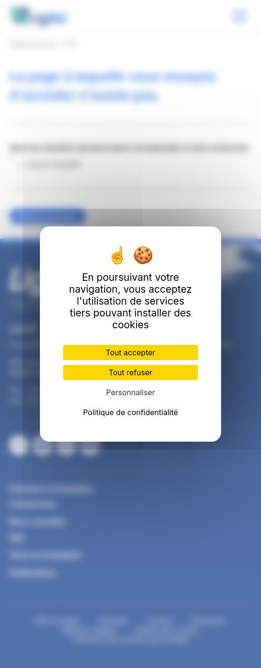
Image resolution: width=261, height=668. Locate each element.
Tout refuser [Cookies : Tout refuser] (130, 372)
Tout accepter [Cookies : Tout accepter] (131, 352)
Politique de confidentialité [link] (130, 412)
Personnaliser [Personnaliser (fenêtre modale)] (130, 392)
